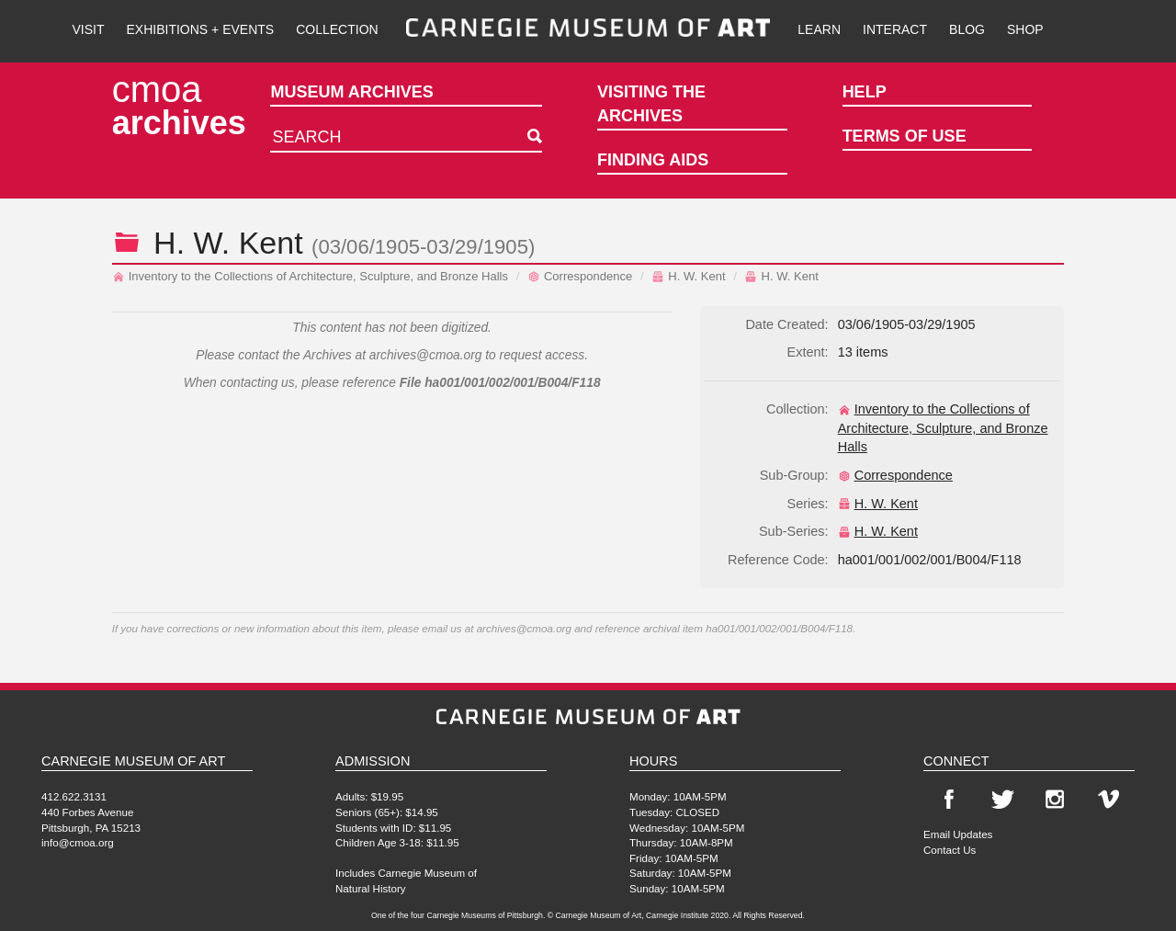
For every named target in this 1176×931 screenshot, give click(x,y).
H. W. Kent (688, 276)
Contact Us (949, 850)
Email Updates (957, 834)
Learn (819, 29)
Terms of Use (904, 136)
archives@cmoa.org (425, 355)
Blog (967, 29)
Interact (895, 29)
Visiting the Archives (651, 104)
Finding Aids (652, 160)
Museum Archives (351, 92)
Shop (1025, 29)
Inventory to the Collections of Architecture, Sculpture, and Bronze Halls (310, 276)
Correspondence (579, 276)
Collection (337, 29)
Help (864, 92)
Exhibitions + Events (201, 29)
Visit (88, 29)
